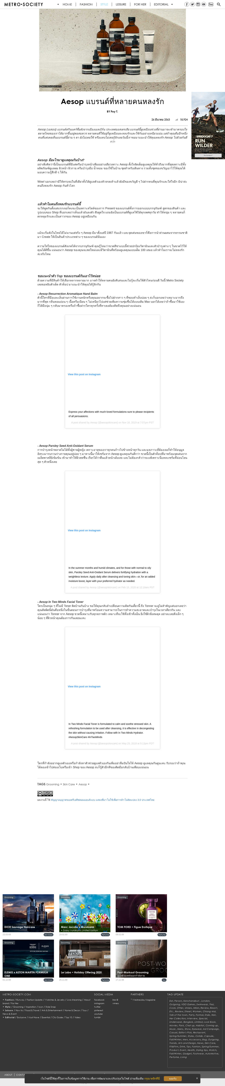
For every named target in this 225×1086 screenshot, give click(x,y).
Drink (182, 1046)
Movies (173, 1025)
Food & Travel (32, 1010)
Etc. (171, 1011)
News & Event (10, 1014)
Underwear (175, 1022)
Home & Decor (72, 1010)
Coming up (211, 1025)
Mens (180, 1029)
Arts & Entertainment (52, 1010)
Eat (171, 1001)
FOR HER (140, 4)
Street (187, 1011)
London (205, 1001)
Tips (164, 980)
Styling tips (202, 1050)
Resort (213, 1008)
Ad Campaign (211, 1029)
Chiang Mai (209, 1011)
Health (191, 1050)
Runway (20, 999)
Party (191, 1015)
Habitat (200, 1025)
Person (178, 1001)
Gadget (187, 1053)
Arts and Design (187, 1043)
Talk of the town (178, 1015)
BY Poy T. (112, 111)
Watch (212, 1050)
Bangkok (188, 1022)
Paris (181, 1025)
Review (204, 1008)
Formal (199, 1015)
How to (19, 1010)
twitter (97, 1007)
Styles (191, 1036)
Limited (198, 1022)
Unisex (188, 1008)
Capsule (208, 1036)
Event (183, 1050)
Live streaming (74, 999)
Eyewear (196, 1029)
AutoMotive (211, 1053)
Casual (173, 1032)
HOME (67, 4)
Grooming (52, 784)
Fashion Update (35, 999)
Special (203, 1018)
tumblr (97, 1017)
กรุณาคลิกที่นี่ (152, 1078)
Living (183, 1057)
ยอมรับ (172, 1078)
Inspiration (31, 1007)
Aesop (93, 422)
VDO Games (188, 1004)
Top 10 (68, 1017)
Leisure (121, 4)
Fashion (86, 4)
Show (188, 1029)
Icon (40, 1007)
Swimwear (202, 1004)
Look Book (209, 1022)
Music (172, 1029)
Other (180, 1008)
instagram (99, 1003)
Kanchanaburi (191, 1001)
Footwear (198, 1053)
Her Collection (177, 1018)
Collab (199, 1036)
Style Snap (51, 1007)
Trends (172, 1043)
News (200, 1043)
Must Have (33, 1017)
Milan (196, 1008)
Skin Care (69, 784)
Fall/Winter (175, 1039)
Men (185, 1039)
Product (173, 1050)
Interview (192, 1018)
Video (78, 1017)
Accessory (195, 1039)
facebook (99, 999)
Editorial (161, 4)
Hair (213, 1015)
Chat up (189, 1025)
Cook (172, 1008)
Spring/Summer (177, 1036)
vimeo (115, 1003)
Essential (46, 1017)
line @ (115, 999)
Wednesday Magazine (144, 999)
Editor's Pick (185, 1032)
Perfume (105, 935)
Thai (211, 1004)
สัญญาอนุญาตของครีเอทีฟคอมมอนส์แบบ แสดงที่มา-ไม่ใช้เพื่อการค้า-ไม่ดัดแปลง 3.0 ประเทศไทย (102, 799)
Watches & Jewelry (55, 999)
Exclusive (21, 1017)
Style (104, 4)
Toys (84, 1010)
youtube (98, 1014)
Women (196, 1011)
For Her (14, 1003)
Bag (204, 1039)
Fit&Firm (173, 1046)
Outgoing (174, 1004)
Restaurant (199, 1032)
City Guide (57, 1017)
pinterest (98, 1010)
